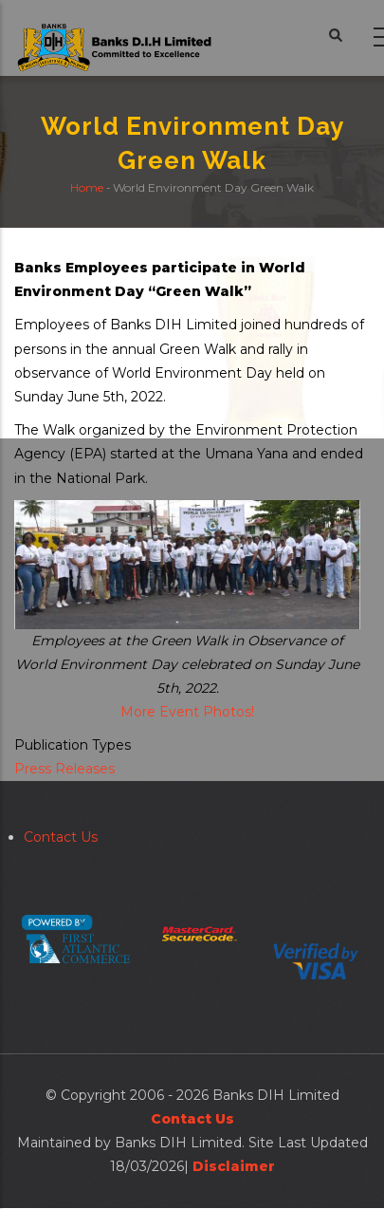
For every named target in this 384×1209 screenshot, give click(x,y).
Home (86, 188)
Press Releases (64, 768)
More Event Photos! (187, 711)
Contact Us (61, 837)
